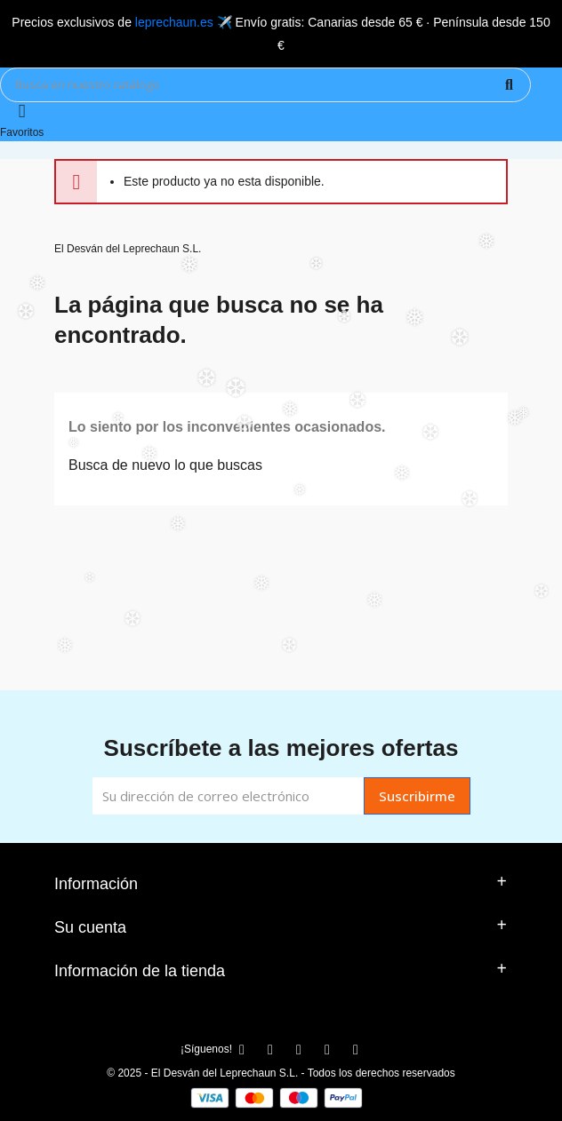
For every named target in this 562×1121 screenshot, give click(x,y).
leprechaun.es (174, 22)
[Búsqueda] (265, 85)
